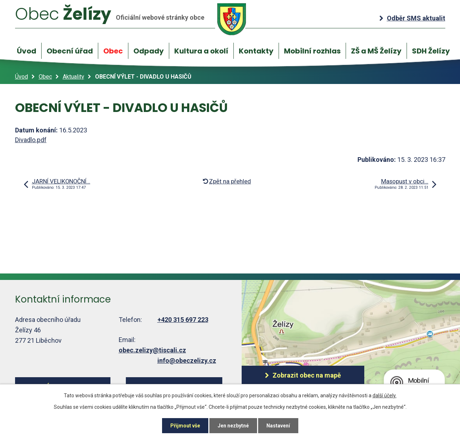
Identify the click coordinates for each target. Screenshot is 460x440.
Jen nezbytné (233, 426)
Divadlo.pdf (31, 140)
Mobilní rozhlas (312, 51)
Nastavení (278, 426)
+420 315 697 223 (182, 319)
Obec (113, 51)
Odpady (148, 51)
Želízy (130, 19)
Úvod (26, 51)
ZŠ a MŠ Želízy (376, 51)
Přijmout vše (185, 426)
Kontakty (256, 51)
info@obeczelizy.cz (186, 360)
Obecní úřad (70, 51)
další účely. (385, 395)
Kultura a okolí (201, 51)
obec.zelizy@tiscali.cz (152, 350)
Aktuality (73, 76)
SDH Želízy (431, 51)
